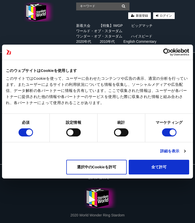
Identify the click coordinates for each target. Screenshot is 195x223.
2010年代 (107, 41)
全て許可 (159, 167)
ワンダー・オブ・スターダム (99, 36)
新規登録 (142, 15)
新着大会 (83, 26)
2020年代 (83, 41)
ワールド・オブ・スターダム (99, 31)
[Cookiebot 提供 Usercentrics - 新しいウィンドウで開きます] (167, 52)
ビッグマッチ (142, 26)
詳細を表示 (170, 151)
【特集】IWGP (111, 26)
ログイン (166, 15)
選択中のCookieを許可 (96, 167)
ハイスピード (141, 36)
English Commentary (139, 41)
